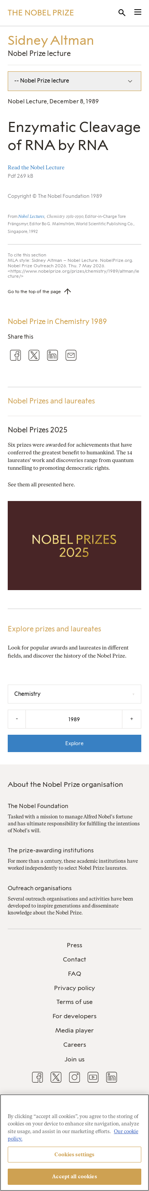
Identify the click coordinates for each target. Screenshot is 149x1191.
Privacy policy (74, 988)
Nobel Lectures (31, 216)
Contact (74, 959)
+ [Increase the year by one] (131, 718)
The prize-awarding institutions (51, 850)
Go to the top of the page (34, 291)
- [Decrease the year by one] (17, 718)
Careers (74, 1044)
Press (74, 945)
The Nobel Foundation (38, 806)
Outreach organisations (40, 888)
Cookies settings (74, 1154)
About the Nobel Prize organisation (65, 784)
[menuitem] (74, 945)
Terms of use (74, 1001)
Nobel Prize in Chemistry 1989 (57, 321)
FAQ (74, 973)
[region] (74, 1142)
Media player (74, 1030)
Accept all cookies (74, 1176)
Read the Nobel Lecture (36, 167)
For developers (74, 1016)
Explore (74, 743)
